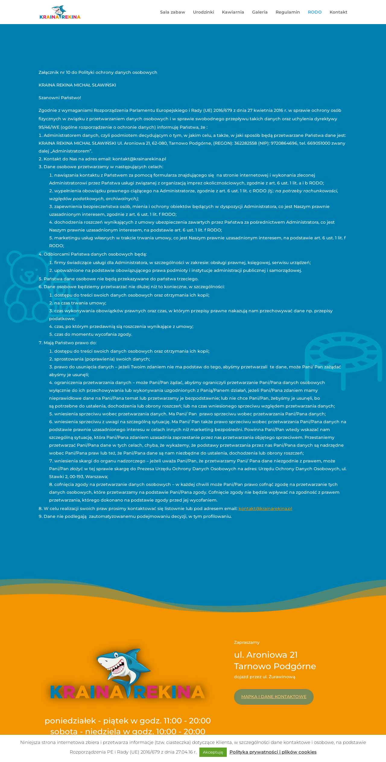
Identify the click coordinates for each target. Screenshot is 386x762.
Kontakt (338, 12)
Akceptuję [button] (213, 752)
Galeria (260, 12)
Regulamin (288, 12)
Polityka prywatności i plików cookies (273, 752)
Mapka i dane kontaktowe (273, 696)
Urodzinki (203, 12)
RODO (315, 12)
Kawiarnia (233, 12)
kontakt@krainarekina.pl (265, 508)
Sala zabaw (172, 12)
